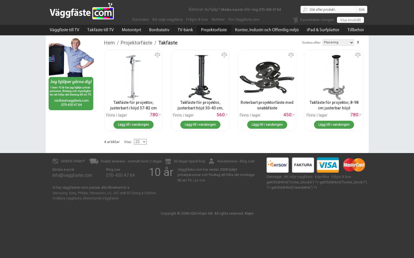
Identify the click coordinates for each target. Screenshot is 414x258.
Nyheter (218, 19)
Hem (109, 43)
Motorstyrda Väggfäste (100, 198)
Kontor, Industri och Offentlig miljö (267, 29)
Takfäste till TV (100, 29)
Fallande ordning (359, 42)
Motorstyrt (131, 29)
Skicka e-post (232, 9)
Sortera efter (311, 42)
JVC (116, 193)
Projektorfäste (214, 29)
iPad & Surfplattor (323, 29)
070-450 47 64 (120, 175)
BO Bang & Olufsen (141, 193)
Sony (72, 193)
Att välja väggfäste (167, 19)
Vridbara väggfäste (66, 198)
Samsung (59, 193)
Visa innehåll (350, 20)
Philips (83, 193)
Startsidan (140, 19)
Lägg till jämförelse (157, 55)
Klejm (249, 213)
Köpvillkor (322, 177)
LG (109, 193)
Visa (127, 142)
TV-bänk (185, 29)
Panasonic (97, 193)
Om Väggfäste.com (244, 19)
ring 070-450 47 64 (266, 9)
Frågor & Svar (197, 19)
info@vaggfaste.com (72, 175)
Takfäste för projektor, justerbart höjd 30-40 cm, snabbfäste (200, 107)
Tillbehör (355, 29)
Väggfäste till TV (64, 29)
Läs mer (199, 180)
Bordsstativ (159, 29)
